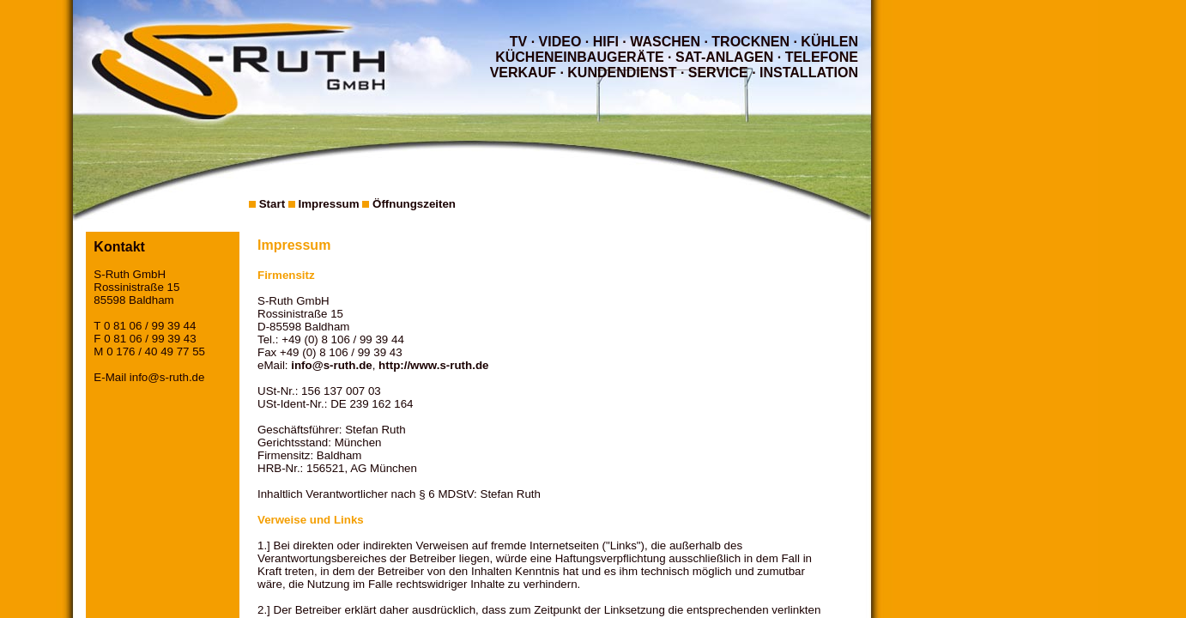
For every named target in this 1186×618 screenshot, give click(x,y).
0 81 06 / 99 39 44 (150, 325)
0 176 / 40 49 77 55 (155, 351)
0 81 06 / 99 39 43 (150, 338)
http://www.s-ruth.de (433, 365)
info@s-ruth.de (167, 377)
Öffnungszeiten (414, 203)
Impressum (328, 203)
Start (272, 203)
